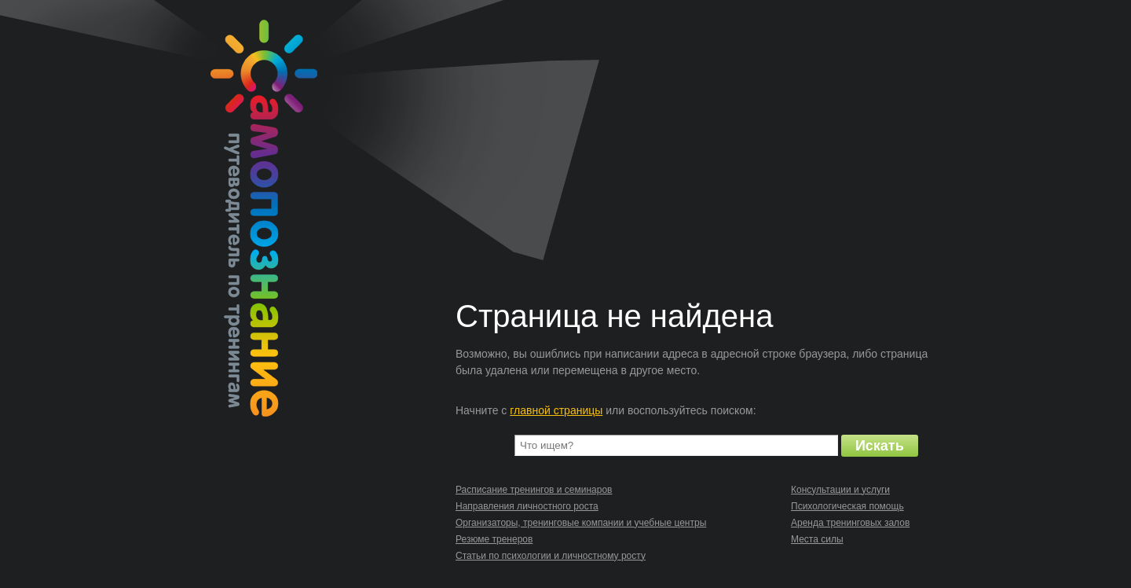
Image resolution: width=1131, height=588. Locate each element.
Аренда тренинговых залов (850, 522)
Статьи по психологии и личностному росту (551, 555)
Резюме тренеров (494, 539)
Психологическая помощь (847, 506)
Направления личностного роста (527, 506)
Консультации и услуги (840, 489)
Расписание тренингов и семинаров (534, 489)
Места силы (817, 539)
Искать (879, 446)
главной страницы (556, 410)
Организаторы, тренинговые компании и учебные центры (581, 522)
